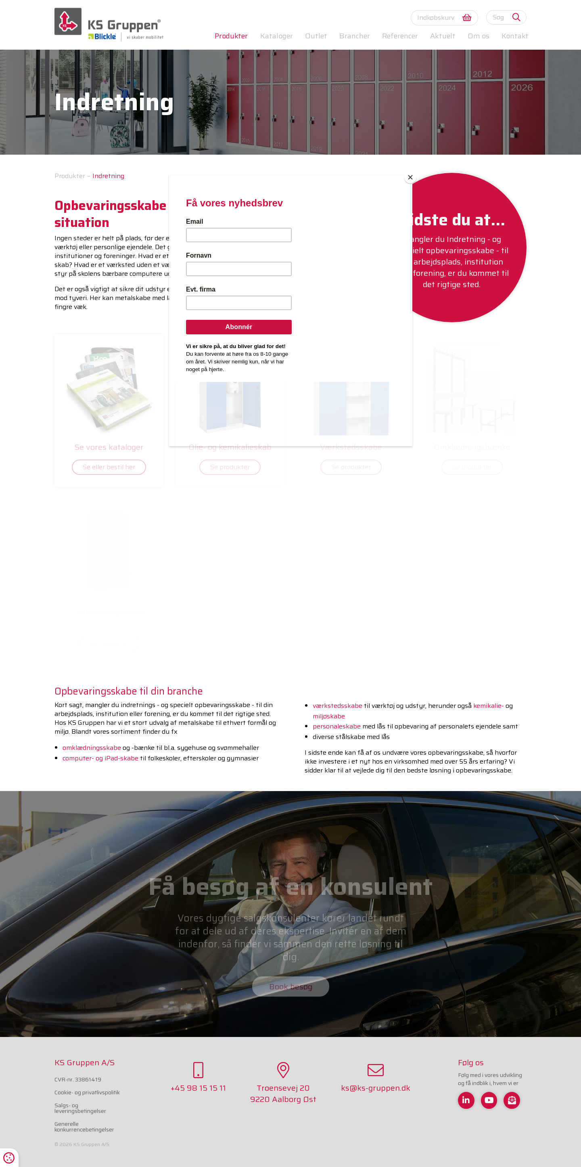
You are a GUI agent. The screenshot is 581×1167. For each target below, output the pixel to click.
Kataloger (276, 36)
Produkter (231, 36)
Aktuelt (442, 36)
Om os (478, 36)
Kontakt (515, 36)
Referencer (400, 36)
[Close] (410, 177)
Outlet (316, 36)
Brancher (354, 36)
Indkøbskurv (444, 18)
